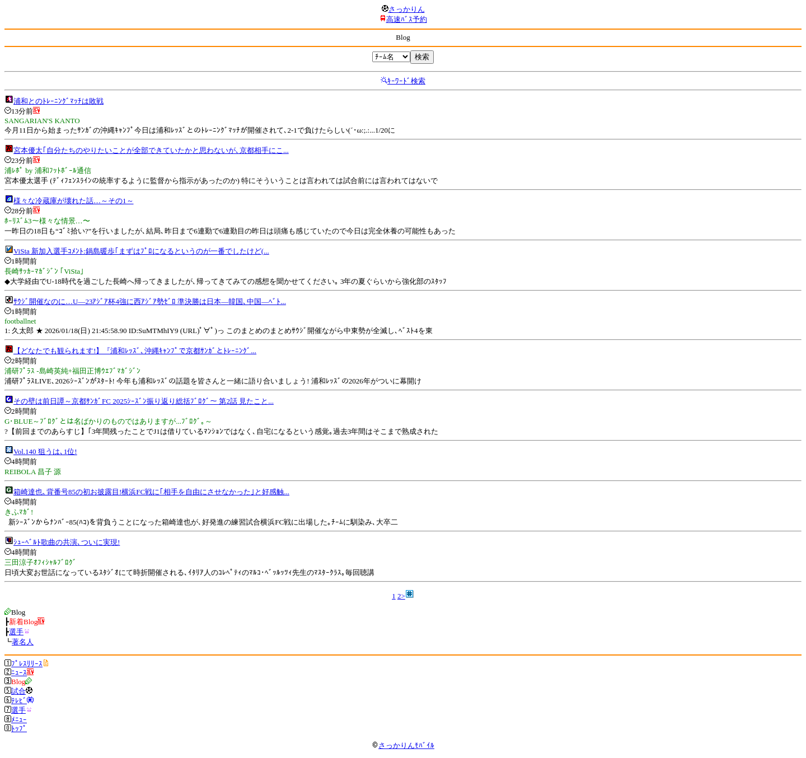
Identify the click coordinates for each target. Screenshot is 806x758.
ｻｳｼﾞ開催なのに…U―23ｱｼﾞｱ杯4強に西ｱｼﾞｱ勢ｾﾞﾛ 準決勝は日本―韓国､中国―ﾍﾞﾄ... (149, 301)
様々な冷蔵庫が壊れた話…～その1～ (73, 200)
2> (401, 596)
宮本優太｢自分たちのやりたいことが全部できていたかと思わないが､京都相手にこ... (151, 150)
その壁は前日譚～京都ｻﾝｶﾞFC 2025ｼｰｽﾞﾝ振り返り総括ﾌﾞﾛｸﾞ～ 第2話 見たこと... (143, 401)
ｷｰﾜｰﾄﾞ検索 (406, 81)
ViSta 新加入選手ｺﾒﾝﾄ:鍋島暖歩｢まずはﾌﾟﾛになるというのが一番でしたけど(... (141, 251)
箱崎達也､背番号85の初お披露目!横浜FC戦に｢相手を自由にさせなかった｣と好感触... (151, 492)
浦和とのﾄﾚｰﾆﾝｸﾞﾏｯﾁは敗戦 (58, 101)
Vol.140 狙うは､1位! (45, 451)
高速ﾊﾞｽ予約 (406, 19)
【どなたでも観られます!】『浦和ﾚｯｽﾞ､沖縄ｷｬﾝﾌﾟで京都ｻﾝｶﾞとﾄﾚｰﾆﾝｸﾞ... (134, 351)
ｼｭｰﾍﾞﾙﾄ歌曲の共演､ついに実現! (66, 542)
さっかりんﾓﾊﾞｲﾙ (403, 745)
